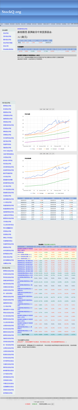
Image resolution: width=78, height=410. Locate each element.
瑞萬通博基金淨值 (8, 212)
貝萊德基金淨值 (7, 115)
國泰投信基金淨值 (8, 332)
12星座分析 (15, 398)
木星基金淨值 (6, 157)
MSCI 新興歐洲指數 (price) (25, 254)
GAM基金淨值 (7, 202)
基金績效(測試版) (7, 49)
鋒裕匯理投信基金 (8, 370)
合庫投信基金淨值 (8, 348)
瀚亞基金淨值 (6, 141)
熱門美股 (58, 24)
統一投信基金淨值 (8, 345)
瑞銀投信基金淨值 (8, 338)
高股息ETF (54, 399)
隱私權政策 (62, 398)
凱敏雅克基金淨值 (8, 192)
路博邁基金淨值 (7, 253)
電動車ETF (64, 399)
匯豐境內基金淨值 (8, 319)
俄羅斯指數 (21, 252)
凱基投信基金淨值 (8, 354)
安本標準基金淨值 (8, 138)
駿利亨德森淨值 (7, 173)
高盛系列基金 (6, 144)
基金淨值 (18, 24)
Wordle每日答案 (30, 398)
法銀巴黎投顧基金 (8, 154)
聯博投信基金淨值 (8, 271)
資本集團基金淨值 (8, 260)
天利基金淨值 (6, 221)
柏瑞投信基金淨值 (8, 290)
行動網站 (22, 398)
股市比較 (34, 24)
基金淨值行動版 (7, 43)
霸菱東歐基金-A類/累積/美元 (25, 260)
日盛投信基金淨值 (8, 364)
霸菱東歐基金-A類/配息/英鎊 (25, 271)
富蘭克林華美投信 (8, 280)
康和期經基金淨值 (8, 377)
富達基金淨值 (6, 109)
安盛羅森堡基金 (7, 241)
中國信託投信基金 (8, 383)
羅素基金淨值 (6, 247)
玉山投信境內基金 (8, 322)
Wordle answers (39, 398)
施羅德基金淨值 (7, 118)
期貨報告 (40, 24)
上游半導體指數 (9, 399)
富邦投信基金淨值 (8, 357)
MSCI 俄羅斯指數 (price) (24, 258)
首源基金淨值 (6, 234)
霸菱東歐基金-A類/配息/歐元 (25, 267)
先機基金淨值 (6, 263)
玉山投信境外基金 (8, 224)
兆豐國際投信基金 (8, 386)
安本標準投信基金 (8, 361)
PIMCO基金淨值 (7, 151)
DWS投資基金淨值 (8, 189)
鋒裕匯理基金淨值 (8, 183)
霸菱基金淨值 (6, 112)
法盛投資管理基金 (8, 215)
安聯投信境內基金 (8, 287)
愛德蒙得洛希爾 (7, 179)
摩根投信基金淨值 (8, 296)
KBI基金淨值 (6, 176)
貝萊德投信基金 (7, 380)
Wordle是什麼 (48, 398)
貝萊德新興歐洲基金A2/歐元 (25, 273)
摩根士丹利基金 (7, 237)
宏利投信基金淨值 (8, 341)
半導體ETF (59, 399)
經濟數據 (29, 24)
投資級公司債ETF (25, 399)
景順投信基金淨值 (8, 390)
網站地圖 (55, 398)
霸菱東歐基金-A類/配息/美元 (25, 269)
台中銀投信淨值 (7, 374)
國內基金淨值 (6, 39)
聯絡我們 (69, 398)
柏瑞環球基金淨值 (8, 170)
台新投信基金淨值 (8, 351)
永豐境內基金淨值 (8, 325)
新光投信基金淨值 (8, 328)
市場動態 (7, 24)
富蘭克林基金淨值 (8, 125)
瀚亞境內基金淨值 (8, 283)
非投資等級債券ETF (33, 399)
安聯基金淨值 (6, 134)
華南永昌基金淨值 (8, 312)
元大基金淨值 (6, 306)
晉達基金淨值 (6, 128)
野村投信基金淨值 (8, 277)
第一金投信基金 (7, 293)
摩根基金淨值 (6, 131)
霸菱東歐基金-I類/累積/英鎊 (25, 265)
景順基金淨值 (6, 122)
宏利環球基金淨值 (8, 167)
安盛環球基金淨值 (8, 244)
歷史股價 (12, 24)
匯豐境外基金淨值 (8, 218)
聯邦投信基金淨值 (8, 367)
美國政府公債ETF (17, 399)
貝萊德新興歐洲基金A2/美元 (25, 275)
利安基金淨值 (6, 163)
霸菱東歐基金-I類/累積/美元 (25, 262)
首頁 (2, 24)
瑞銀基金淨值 (6, 147)
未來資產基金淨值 (8, 250)
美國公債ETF (46, 24)
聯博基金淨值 (6, 105)
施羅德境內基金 (7, 303)
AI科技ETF (48, 399)
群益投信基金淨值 (8, 300)
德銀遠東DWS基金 (8, 309)
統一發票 (9, 398)
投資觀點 (64, 24)
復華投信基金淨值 (8, 335)
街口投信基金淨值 (8, 316)
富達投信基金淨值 (8, 274)
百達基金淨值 (6, 195)
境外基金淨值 (6, 36)
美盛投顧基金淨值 (8, 205)
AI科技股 (53, 24)
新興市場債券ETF (41, 399)
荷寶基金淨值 (6, 231)
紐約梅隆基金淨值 (8, 199)
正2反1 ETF (69, 399)
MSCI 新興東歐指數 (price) (25, 256)
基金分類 (23, 24)
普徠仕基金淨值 (7, 257)
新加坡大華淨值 (7, 160)
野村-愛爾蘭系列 (7, 228)
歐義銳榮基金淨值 (8, 208)
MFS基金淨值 (6, 186)
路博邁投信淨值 (7, 393)
